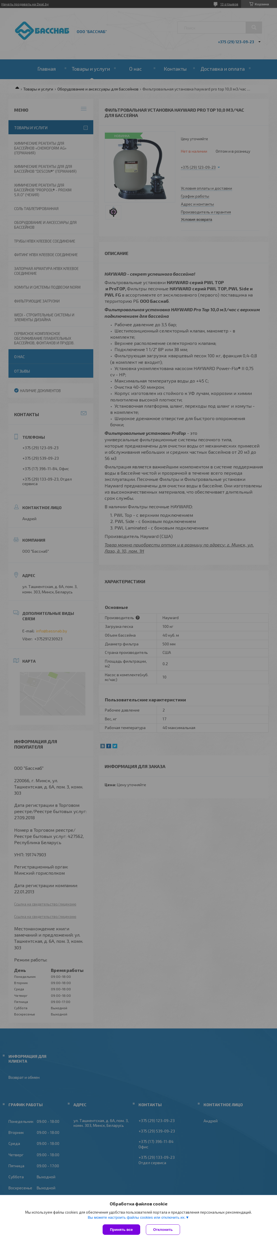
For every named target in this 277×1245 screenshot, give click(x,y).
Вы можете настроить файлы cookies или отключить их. (136, 1217)
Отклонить (163, 1229)
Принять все (121, 1229)
